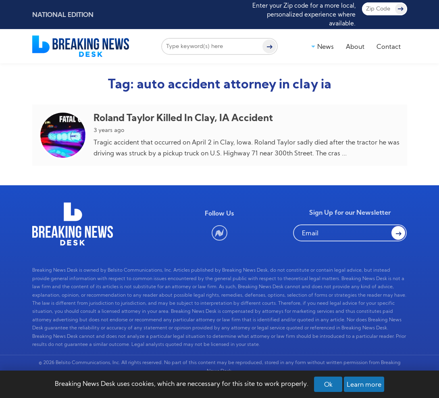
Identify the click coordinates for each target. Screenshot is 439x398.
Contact (389, 46)
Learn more (364, 384)
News (325, 46)
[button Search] (398, 233)
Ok (328, 384)
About (355, 46)
